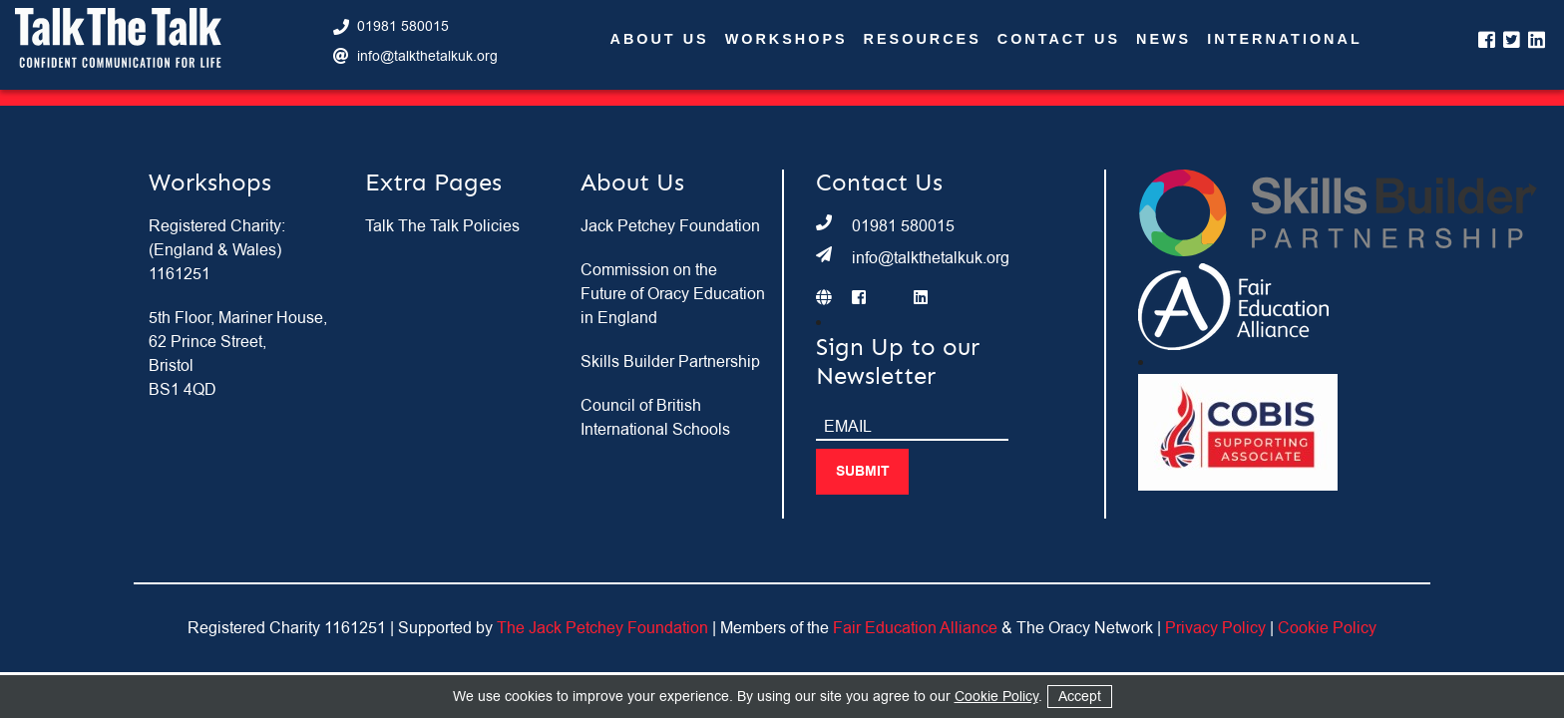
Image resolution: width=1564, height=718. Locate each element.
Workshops (786, 39)
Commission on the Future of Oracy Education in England (673, 294)
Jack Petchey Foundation (670, 226)
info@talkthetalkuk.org (427, 56)
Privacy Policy (1215, 628)
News (1163, 39)
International (1284, 39)
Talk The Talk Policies (442, 226)
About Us (659, 39)
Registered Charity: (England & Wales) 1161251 (217, 250)
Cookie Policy (1327, 628)
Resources (922, 39)
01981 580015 (403, 26)
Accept (1079, 696)
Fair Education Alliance (915, 628)
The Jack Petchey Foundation (602, 628)
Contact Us (1058, 39)
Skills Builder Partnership (670, 362)
